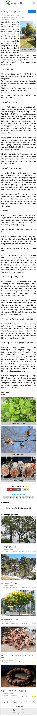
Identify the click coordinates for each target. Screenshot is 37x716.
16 (25, 703)
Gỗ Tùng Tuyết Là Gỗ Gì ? (10, 583)
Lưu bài (18, 489)
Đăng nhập (10, 508)
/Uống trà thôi (18, 710)
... (10, 701)
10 (4, 703)
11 (8, 703)
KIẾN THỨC (21, 17)
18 (32, 703)
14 (18, 703)
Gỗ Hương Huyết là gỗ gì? (10, 619)
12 (11, 703)
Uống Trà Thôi (17, 3)
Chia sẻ (12, 8)
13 (15, 703)
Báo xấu (26, 489)
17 (29, 703)
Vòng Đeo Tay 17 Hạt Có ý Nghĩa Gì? (13, 691)
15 (22, 703)
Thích (10, 489)
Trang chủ (4, 8)
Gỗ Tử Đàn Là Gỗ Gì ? (8, 547)
